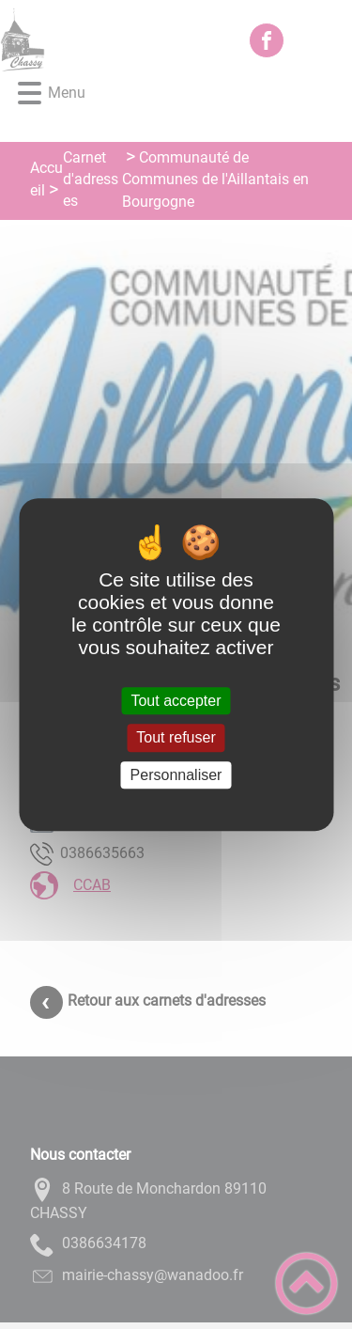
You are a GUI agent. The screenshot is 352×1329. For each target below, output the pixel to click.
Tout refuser (175, 738)
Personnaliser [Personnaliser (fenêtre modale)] (176, 775)
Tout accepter (175, 701)
